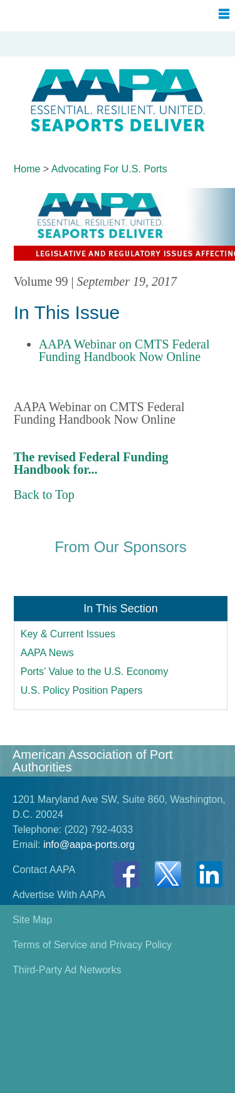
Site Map (32, 919)
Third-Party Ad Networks (67, 970)
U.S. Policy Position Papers (82, 690)
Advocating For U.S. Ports (109, 169)
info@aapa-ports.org (89, 844)
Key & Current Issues (68, 634)
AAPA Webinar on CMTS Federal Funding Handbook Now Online (124, 350)
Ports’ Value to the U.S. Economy (95, 671)
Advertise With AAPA (59, 894)
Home (27, 169)
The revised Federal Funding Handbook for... (91, 463)
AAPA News (47, 652)
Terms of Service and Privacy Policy (92, 944)
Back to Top (44, 494)
